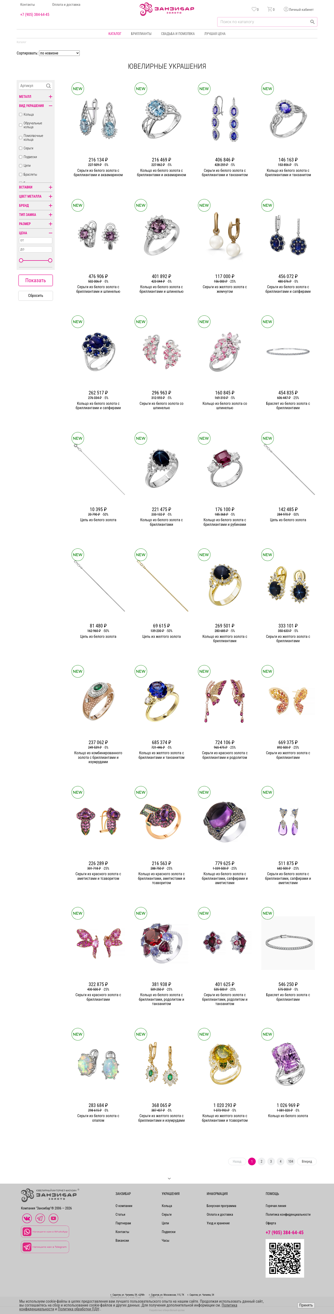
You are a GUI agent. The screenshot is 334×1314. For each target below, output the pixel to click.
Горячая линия (276, 1206)
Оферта (271, 1223)
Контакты (27, 5)
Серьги (28, 148)
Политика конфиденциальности (288, 1214)
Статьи (120, 1214)
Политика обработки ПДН (78, 1309)
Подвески (30, 157)
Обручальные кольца (33, 125)
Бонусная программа (221, 1206)
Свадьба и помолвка (178, 34)
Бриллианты (141, 34)
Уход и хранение (218, 1223)
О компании (124, 1206)
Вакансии (122, 1240)
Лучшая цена (214, 34)
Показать (35, 280)
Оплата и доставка (66, 5)
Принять (306, 1305)
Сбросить (35, 295)
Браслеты (30, 174)
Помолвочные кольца (33, 137)
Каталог (114, 34)
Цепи (27, 165)
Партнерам (123, 1223)
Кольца (29, 114)
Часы (165, 1240)
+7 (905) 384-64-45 (34, 15)
